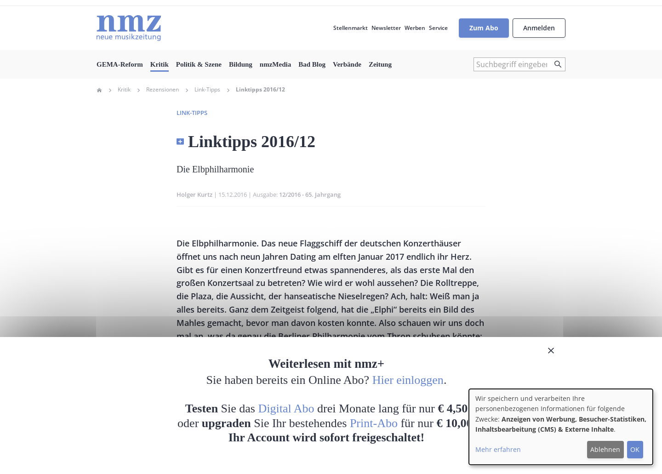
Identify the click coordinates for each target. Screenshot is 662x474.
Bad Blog (311, 64)
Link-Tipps (207, 89)
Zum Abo (483, 27)
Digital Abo (286, 408)
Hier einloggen (408, 380)
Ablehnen (605, 449)
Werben (415, 28)
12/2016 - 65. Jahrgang (310, 194)
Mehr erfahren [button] (498, 449)
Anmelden (539, 27)
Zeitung (380, 64)
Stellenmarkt (350, 28)
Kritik (159, 64)
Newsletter (386, 28)
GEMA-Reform (120, 64)
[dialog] (561, 427)
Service (438, 28)
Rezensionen (162, 89)
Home (99, 90)
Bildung (240, 64)
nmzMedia (275, 64)
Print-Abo (374, 423)
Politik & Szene (199, 64)
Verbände (347, 64)
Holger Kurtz (194, 194)
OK (634, 449)
